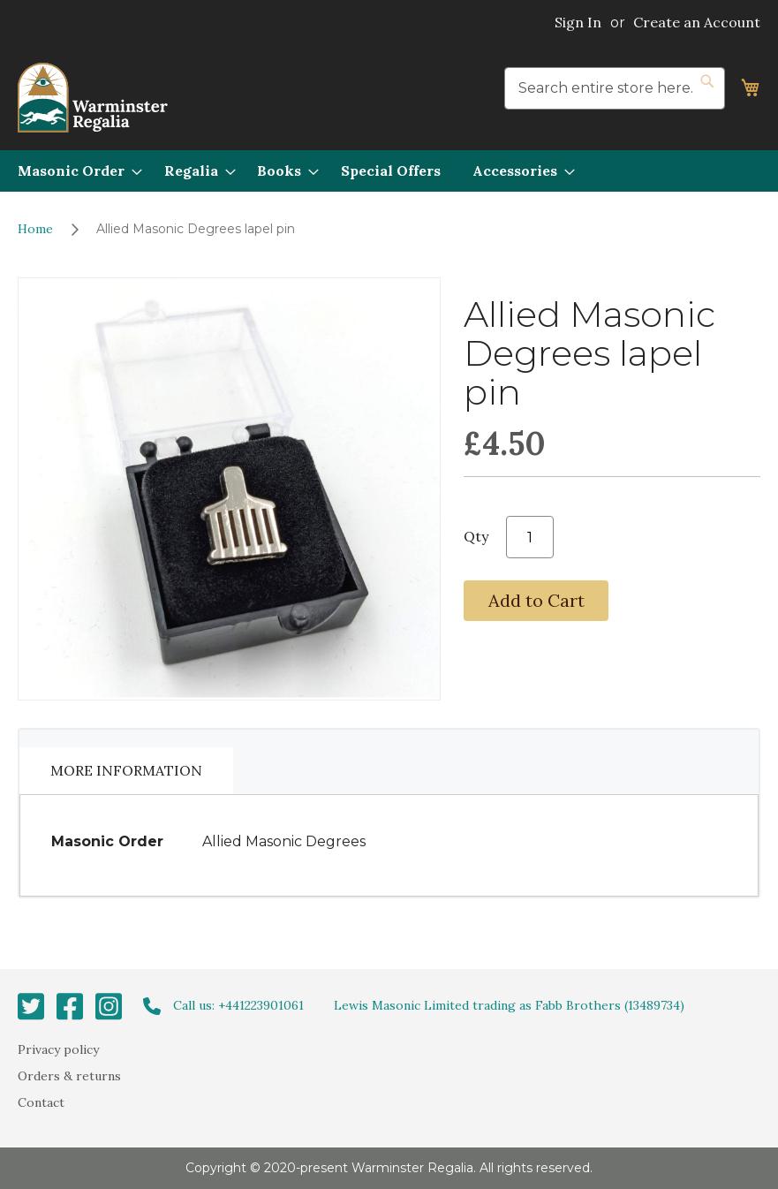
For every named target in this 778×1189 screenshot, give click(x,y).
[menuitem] (74, 171)
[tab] (126, 770)
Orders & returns (69, 1076)
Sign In (578, 22)
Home (35, 229)
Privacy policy (58, 1048)
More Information (126, 770)
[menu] (389, 171)
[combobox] (614, 88)
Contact (41, 1102)
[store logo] (93, 98)
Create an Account (696, 22)
